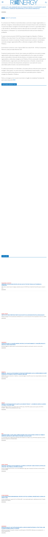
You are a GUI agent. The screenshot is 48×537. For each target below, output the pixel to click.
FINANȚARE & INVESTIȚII (6, 283)
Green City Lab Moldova (11, 18)
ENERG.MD (3, 372)
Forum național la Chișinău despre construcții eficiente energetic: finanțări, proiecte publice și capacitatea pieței (23, 344)
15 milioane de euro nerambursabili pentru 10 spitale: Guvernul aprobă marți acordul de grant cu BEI (23, 497)
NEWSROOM (3, 342)
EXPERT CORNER (4, 313)
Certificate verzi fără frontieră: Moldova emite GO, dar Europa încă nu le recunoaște (22, 315)
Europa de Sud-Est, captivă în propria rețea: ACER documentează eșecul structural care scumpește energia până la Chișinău (23, 528)
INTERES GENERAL (5, 495)
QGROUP (3, 403)
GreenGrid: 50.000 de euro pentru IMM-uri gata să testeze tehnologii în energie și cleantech (21, 285)
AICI (14, 80)
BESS (2, 433)
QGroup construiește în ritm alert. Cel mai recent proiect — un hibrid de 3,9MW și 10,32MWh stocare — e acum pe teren (23, 404)
